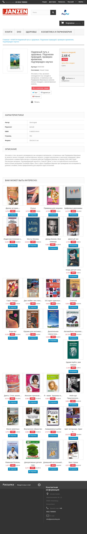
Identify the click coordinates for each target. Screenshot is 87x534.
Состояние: (35, 70)
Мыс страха (73, 462)
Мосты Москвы (33, 239)
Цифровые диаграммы (73, 208)
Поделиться (45, 92)
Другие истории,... (13, 208)
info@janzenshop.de (53, 519)
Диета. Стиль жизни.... (13, 396)
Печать (37, 102)
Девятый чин (73, 239)
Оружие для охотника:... (32, 331)
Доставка (52, 2)
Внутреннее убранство (33, 429)
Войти (81, 2)
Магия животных (12, 429)
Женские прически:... (33, 396)
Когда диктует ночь (73, 270)
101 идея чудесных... (53, 301)
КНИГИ (8, 31)
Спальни (73, 301)
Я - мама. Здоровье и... (53, 396)
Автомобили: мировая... (73, 331)
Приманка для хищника (53, 208)
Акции (44, 2)
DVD (19, 31)
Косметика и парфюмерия (56, 31)
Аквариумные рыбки (53, 429)
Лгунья (33, 208)
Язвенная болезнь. (12, 462)
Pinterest (36, 96)
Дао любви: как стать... (33, 301)
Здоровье (31, 31)
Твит (35, 92)
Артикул (34, 67)
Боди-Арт (13, 331)
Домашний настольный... (53, 462)
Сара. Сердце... (13, 301)
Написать (61, 2)
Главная (6, 40)
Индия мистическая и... (13, 239)
